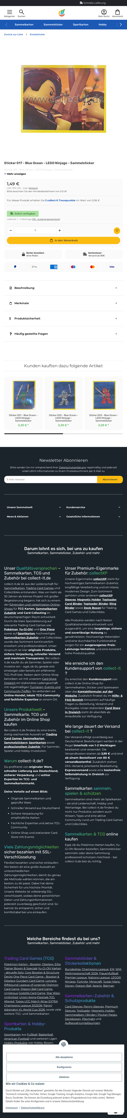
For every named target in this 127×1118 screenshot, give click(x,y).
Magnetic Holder (102, 1010)
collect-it (112, 668)
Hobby (103, 24)
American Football (16, 1038)
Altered (9, 1001)
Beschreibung (22, 288)
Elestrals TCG (45, 997)
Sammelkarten (24, 24)
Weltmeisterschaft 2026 (81, 973)
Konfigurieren (64, 1067)
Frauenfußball (108, 973)
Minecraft (95, 981)
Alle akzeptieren (64, 1057)
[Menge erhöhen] (60, 230)
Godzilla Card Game (32, 993)
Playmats (88, 1019)
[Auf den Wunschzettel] (117, 230)
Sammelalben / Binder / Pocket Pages (91, 1014)
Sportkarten (80, 24)
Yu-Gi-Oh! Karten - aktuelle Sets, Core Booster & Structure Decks (32, 972)
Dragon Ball (83, 985)
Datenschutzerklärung (72, 467)
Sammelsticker (53, 24)
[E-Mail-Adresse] (50, 479)
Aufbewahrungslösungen (82, 1023)
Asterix (97, 985)
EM (112, 969)
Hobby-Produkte (15, 1042)
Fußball (32, 1034)
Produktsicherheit (25, 318)
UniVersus (11, 993)
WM (118, 969)
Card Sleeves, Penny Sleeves (84, 1006)
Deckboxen (73, 1019)
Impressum (12, 1107)
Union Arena (27, 997)
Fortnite (82, 981)
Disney (69, 985)
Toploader (83, 1010)
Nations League (99, 977)
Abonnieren (110, 479)
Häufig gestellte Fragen (29, 333)
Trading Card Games (40, 588)
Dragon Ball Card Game (36, 989)
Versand (33, 188)
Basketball (45, 1034)
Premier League (76, 977)
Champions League (95, 969)
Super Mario (111, 981)
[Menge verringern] (10, 230)
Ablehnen (64, 1077)
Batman (108, 985)
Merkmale (19, 303)
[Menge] (35, 230)
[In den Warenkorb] (63, 240)
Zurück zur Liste (13, 34)
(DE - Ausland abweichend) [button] (46, 219)
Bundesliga (73, 969)
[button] (9, 13)
